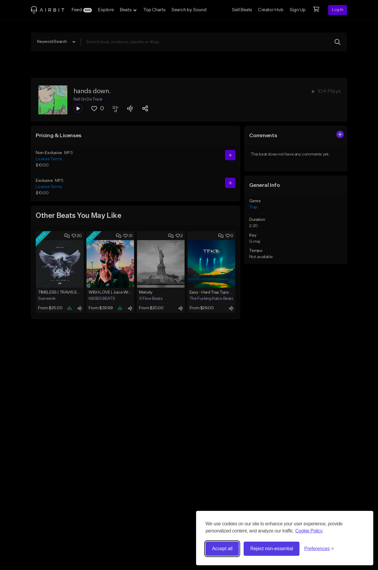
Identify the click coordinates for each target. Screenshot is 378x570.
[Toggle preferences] (319, 548)
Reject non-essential (271, 548)
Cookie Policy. (309, 530)
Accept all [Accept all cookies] (222, 548)
